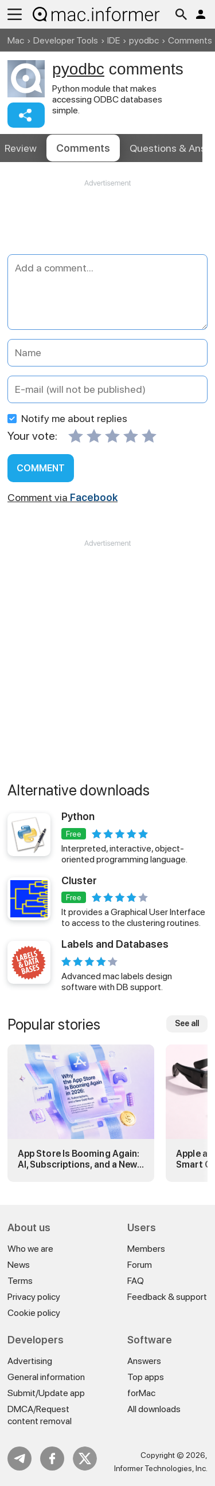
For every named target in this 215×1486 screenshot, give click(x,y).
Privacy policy (33, 1296)
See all (187, 1023)
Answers (144, 1360)
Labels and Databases (115, 944)
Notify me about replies (67, 418)
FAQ (135, 1280)
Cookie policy (33, 1312)
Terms (20, 1280)
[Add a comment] (107, 292)
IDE (113, 40)
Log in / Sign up (201, 14)
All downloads (154, 1409)
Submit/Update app (46, 1393)
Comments (83, 148)
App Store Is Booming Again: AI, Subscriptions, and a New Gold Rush (78, 1159)
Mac (15, 40)
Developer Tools (65, 40)
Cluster (79, 880)
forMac (141, 1393)
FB (52, 1458)
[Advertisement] (107, 223)
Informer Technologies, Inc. (161, 1468)
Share (26, 115)
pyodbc (144, 40)
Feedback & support (167, 1296)
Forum (139, 1264)
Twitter (85, 1458)
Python (78, 816)
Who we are (30, 1248)
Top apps (145, 1376)
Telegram (19, 1458)
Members (146, 1248)
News (18, 1264)
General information (46, 1376)
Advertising (29, 1360)
